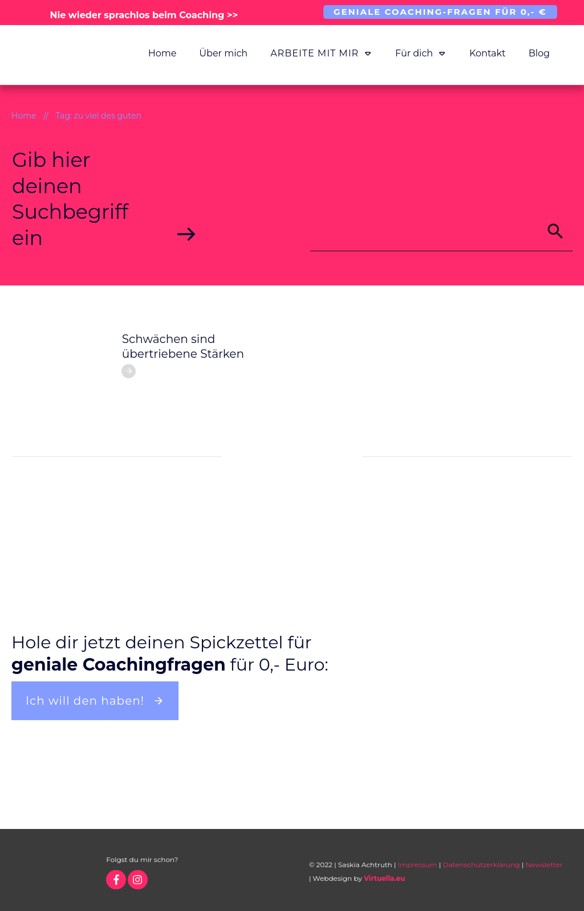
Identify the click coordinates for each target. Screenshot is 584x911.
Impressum (417, 864)
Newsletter (543, 864)
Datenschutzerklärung (481, 864)
